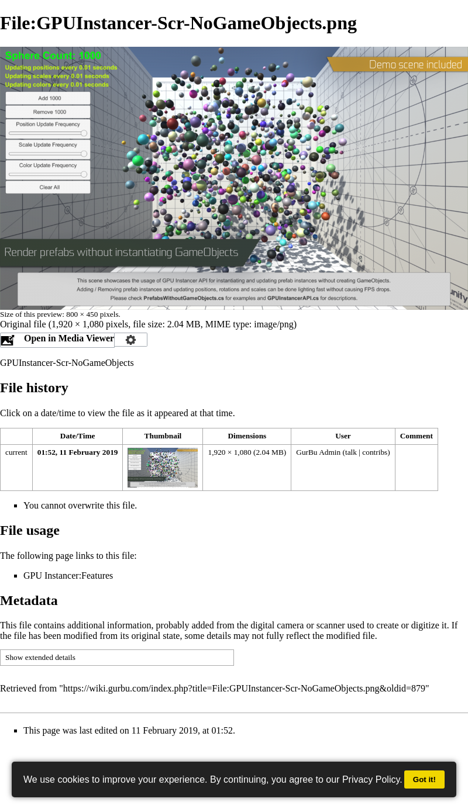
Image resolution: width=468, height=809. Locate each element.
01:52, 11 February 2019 (77, 452)
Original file (23, 324)
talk (351, 452)
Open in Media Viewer (69, 338)
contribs (374, 452)
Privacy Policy (371, 779)
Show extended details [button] (40, 657)
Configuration (131, 340)
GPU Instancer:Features (68, 575)
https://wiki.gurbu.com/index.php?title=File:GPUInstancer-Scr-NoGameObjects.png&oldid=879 (244, 688)
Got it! (424, 779)
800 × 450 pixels (92, 314)
